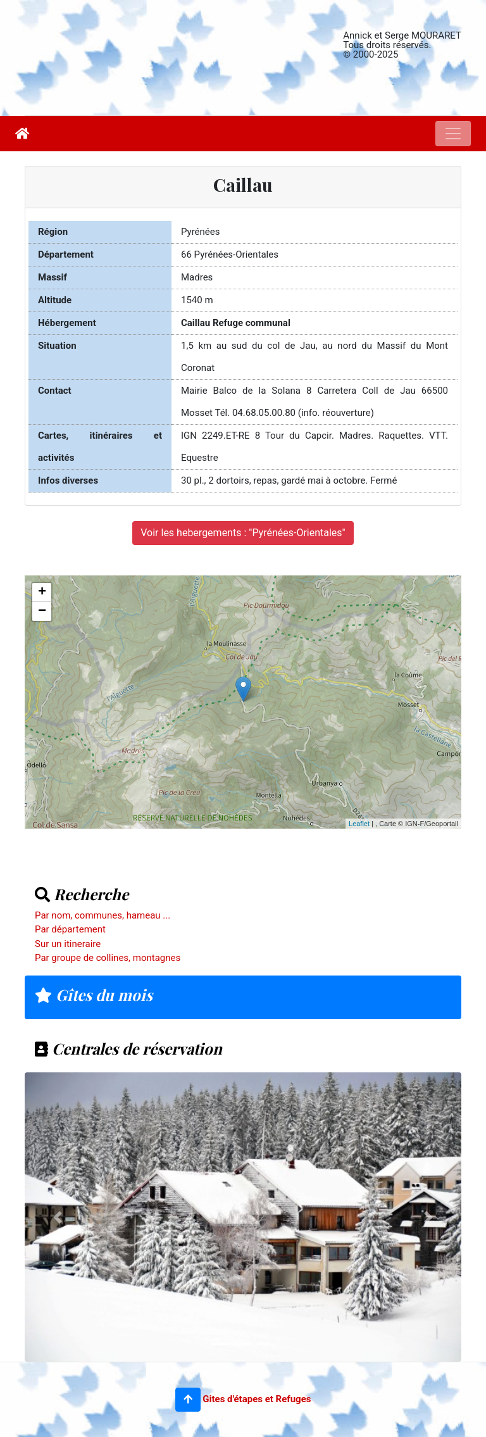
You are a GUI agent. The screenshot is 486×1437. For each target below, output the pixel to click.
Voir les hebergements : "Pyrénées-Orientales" (242, 533)
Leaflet (359, 823)
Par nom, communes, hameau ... (102, 915)
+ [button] (42, 592)
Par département (70, 929)
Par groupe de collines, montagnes (107, 957)
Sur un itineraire (68, 944)
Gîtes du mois (94, 994)
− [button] (42, 611)
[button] (188, 1400)
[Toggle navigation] (453, 133)
